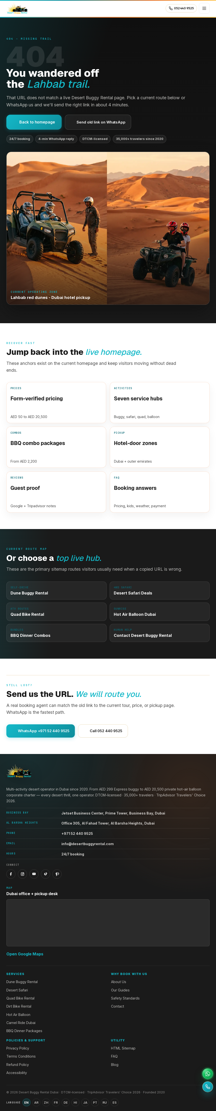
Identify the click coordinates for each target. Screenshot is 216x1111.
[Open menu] (204, 8)
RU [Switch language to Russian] (104, 1102)
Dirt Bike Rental (18, 1006)
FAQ (114, 1056)
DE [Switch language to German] (66, 1102)
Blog (114, 1064)
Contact (117, 1006)
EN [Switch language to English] (26, 1102)
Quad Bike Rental (20, 998)
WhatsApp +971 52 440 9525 (41, 730)
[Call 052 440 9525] (181, 8)
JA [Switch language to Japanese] (85, 1102)
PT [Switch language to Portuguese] (95, 1102)
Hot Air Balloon (18, 1014)
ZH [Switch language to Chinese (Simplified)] (46, 1102)
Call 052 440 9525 (103, 730)
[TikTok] (45, 874)
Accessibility (16, 1073)
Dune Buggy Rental (22, 982)
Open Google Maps (24, 953)
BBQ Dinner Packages (24, 1031)
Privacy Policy (17, 1048)
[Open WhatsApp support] (207, 1073)
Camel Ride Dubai (20, 1023)
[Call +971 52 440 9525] (207, 1086)
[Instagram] (22, 874)
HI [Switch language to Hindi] (75, 1102)
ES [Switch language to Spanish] (115, 1102)
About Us (118, 982)
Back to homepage (34, 122)
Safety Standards (125, 998)
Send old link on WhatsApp (97, 122)
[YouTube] (34, 874)
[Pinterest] (57, 874)
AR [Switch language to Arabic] (36, 1102)
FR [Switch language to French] (56, 1102)
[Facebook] (11, 874)
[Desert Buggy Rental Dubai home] (17, 8)
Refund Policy (17, 1064)
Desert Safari (17, 990)
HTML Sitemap (123, 1048)
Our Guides (120, 990)
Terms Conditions (21, 1056)
